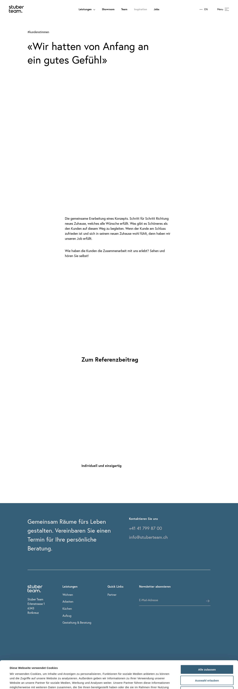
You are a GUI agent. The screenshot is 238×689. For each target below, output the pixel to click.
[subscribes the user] (207, 601)
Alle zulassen (207, 643)
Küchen (67, 608)
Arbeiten (67, 601)
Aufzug (66, 616)
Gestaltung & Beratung (76, 622)
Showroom (108, 9)
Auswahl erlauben (207, 654)
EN (206, 9)
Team (124, 9)
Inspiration (140, 9)
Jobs (156, 9)
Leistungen (87, 9)
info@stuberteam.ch (148, 537)
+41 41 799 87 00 (145, 528)
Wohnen (67, 595)
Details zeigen (158, 681)
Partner (111, 595)
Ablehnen (207, 665)
